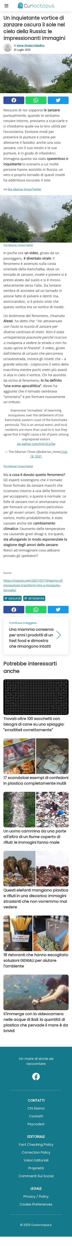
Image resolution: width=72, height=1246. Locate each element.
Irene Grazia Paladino (30, 45)
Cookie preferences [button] (36, 1204)
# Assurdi (12, 598)
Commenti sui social (36, 1176)
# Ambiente (34, 598)
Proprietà (36, 1168)
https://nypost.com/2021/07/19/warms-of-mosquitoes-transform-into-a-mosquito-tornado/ (33, 585)
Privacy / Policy (36, 1196)
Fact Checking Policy (36, 1144)
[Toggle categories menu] (6, 5)
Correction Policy (36, 1152)
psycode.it (36, 1124)
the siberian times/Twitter (24, 189)
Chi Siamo (36, 1108)
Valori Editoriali (36, 1160)
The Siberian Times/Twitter (18, 245)
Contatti (36, 1116)
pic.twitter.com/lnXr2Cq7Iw (36, 444)
